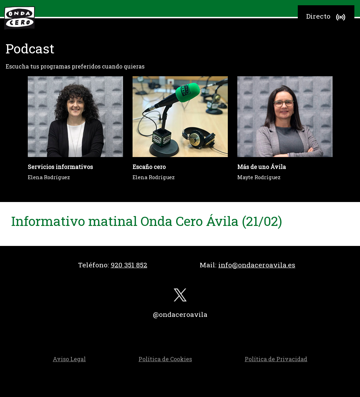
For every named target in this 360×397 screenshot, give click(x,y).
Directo (326, 17)
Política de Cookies (165, 359)
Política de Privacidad (276, 359)
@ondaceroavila (180, 314)
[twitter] (180, 296)
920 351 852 (129, 264)
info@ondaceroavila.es (256, 264)
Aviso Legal (69, 359)
